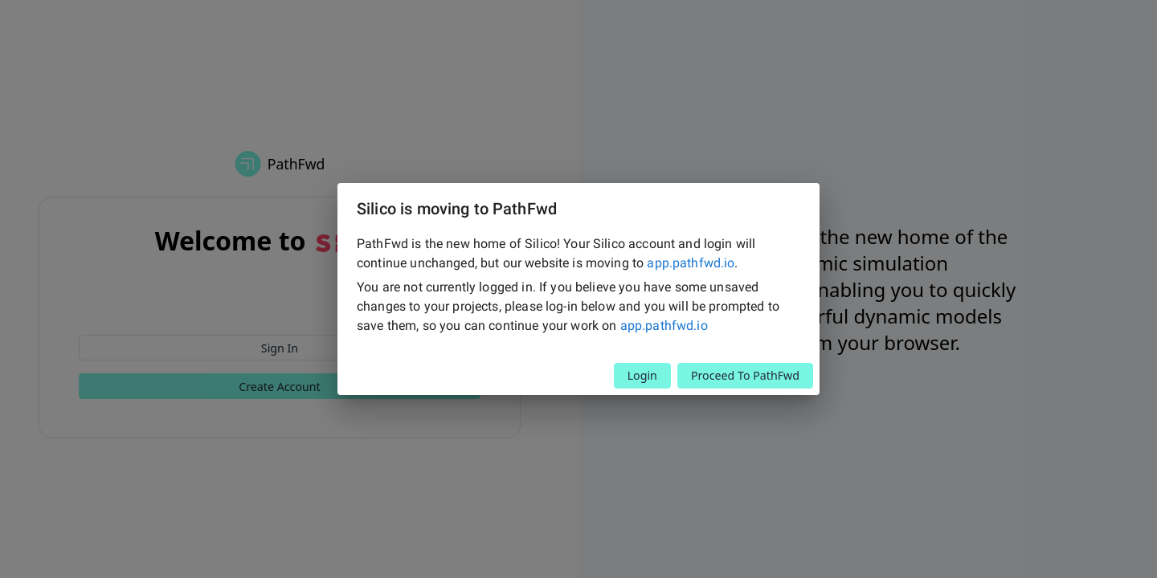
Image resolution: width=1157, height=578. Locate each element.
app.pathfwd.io (690, 263)
